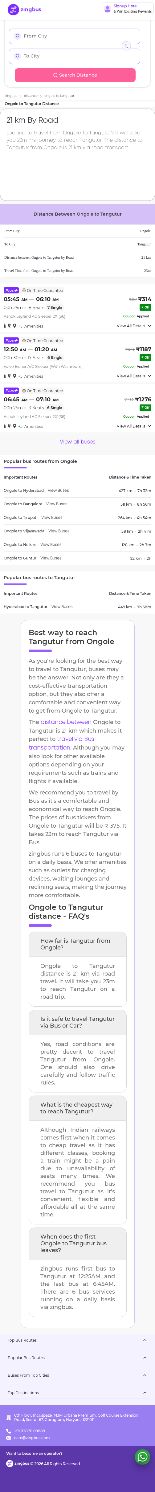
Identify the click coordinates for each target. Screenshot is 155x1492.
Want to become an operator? (34, 1453)
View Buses (58, 490)
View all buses (77, 442)
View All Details (134, 326)
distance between (66, 722)
